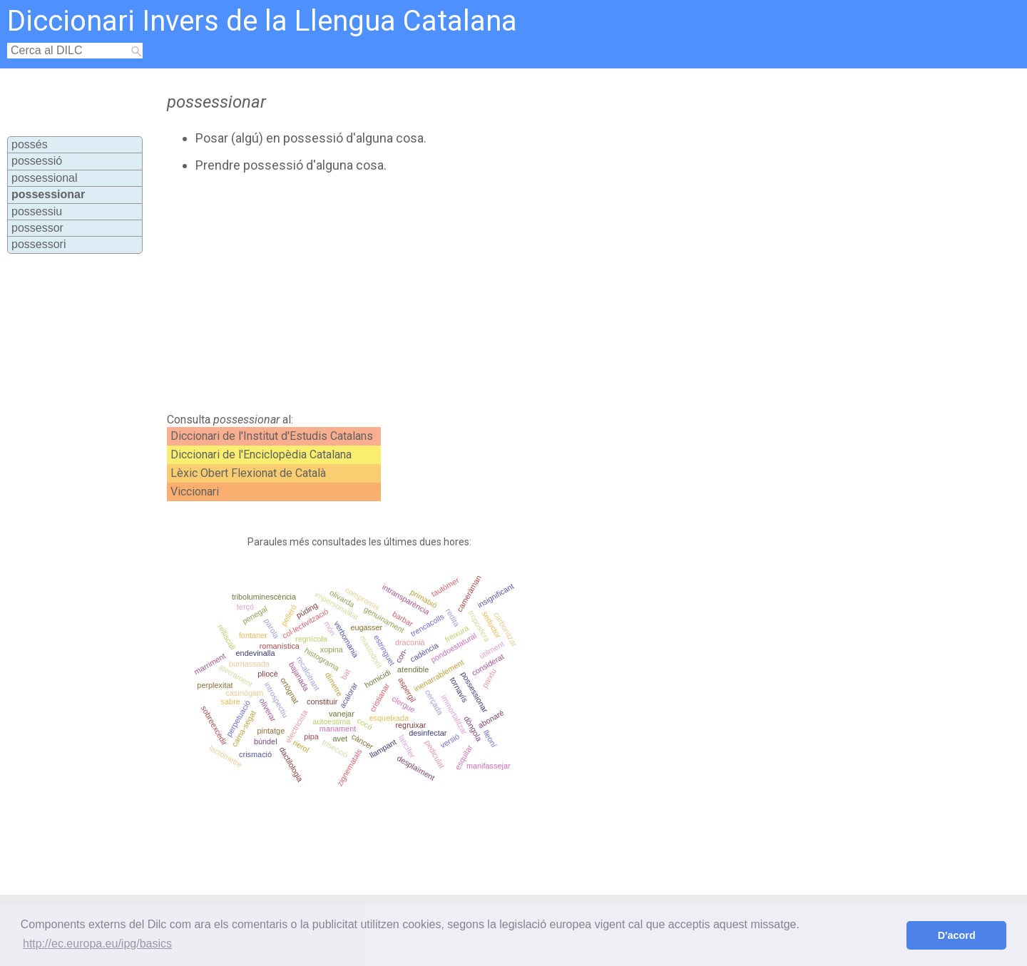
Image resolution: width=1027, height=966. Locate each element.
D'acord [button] (957, 935)
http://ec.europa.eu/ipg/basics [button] (97, 943)
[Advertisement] (457, 293)
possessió (36, 161)
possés (29, 144)
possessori (38, 244)
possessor (37, 228)
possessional (44, 178)
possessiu (36, 211)
